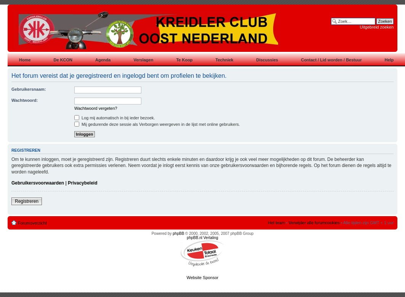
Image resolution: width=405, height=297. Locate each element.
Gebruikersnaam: (28, 89)
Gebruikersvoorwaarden (37, 183)
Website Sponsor (203, 277)
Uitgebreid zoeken (377, 27)
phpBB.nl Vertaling (202, 238)
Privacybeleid (82, 183)
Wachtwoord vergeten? (95, 108)
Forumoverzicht (32, 223)
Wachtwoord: (24, 100)
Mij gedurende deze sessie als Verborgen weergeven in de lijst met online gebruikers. (157, 124)
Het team (276, 222)
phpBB (178, 233)
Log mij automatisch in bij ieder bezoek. (114, 118)
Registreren (26, 201)
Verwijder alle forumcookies (314, 222)
